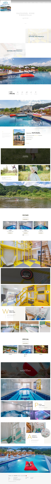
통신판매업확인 (9, 475)
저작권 (12, 475)
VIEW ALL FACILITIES (25, 343)
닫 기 (8, 11)
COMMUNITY (44, 2)
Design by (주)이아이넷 (24, 475)
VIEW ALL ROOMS (25, 219)
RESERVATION (39, 2)
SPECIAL (31, 2)
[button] (49, 225)
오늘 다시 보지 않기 (3, 11)
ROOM (27, 2)
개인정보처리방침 (15, 475)
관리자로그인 (19, 475)
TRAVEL (35, 2)
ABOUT (24, 2)
